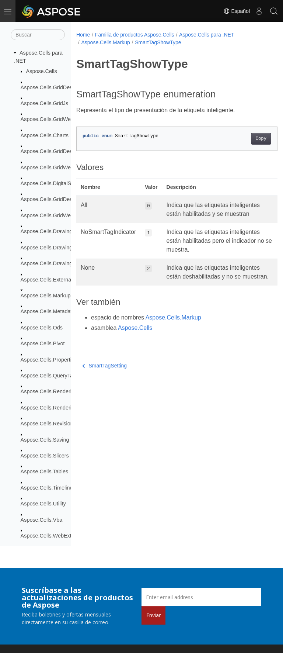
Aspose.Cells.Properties (49, 360)
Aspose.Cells (41, 71)
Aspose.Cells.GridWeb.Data (54, 167)
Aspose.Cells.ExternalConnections (61, 280)
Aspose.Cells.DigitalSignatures (57, 183)
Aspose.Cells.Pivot (43, 343)
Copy (246, 138)
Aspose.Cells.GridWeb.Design (56, 215)
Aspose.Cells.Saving (45, 440)
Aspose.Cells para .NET (206, 35)
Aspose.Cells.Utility (43, 504)
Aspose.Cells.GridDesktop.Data (58, 151)
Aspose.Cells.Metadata (48, 311)
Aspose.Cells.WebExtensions (55, 536)
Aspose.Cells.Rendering (49, 391)
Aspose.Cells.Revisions (48, 423)
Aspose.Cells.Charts (45, 135)
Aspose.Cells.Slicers (45, 456)
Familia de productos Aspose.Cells (134, 35)
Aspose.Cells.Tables (45, 471)
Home (83, 35)
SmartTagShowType (158, 42)
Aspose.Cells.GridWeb (47, 119)
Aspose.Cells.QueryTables (52, 376)
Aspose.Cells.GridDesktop (52, 87)
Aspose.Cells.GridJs (45, 103)
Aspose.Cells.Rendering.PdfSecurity (63, 408)
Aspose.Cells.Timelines (48, 488)
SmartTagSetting (104, 383)
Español (236, 11)
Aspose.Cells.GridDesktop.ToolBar (61, 199)
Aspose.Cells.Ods (42, 328)
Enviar (153, 615)
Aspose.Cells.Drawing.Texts (53, 263)
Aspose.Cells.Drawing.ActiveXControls (66, 248)
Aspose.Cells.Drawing (47, 231)
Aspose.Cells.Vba (42, 520)
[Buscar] (38, 34)
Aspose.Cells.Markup (46, 295)
